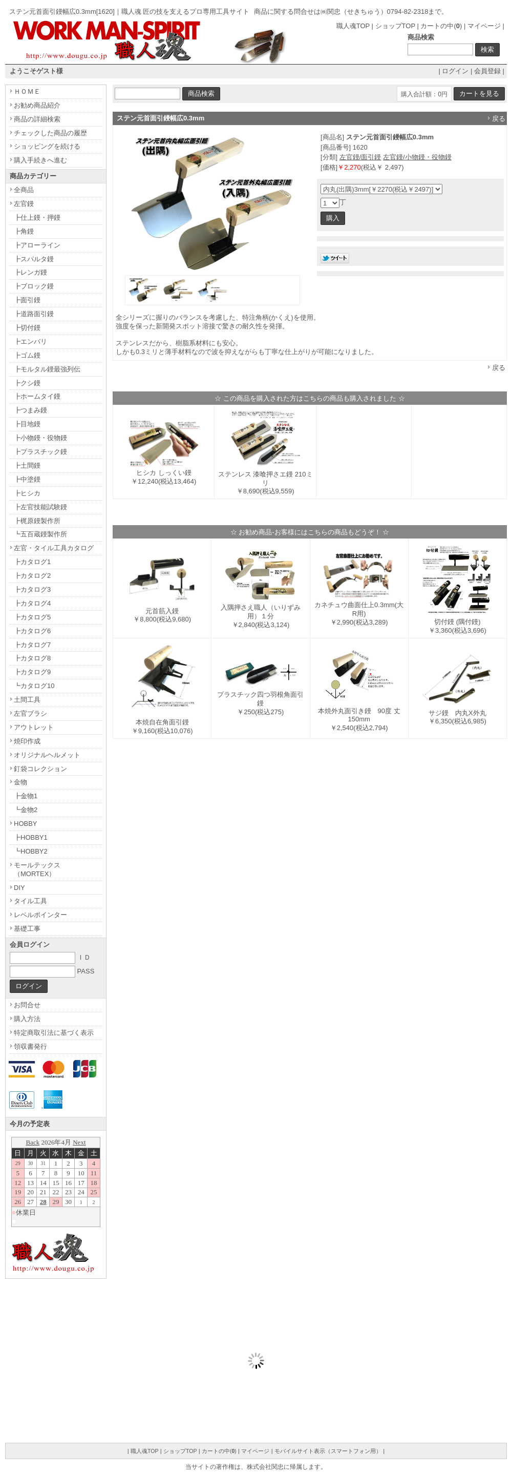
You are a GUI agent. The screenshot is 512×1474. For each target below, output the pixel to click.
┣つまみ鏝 (30, 410)
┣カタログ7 (32, 645)
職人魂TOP (353, 26)
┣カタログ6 (32, 631)
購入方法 (27, 1019)
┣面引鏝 (27, 300)
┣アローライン (37, 245)
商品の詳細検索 (37, 119)
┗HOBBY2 (31, 851)
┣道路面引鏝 (34, 314)
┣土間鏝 (27, 465)
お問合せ (27, 1005)
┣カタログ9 (32, 672)
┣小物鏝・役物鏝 (40, 438)
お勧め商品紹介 (37, 105)
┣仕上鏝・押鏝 (37, 217)
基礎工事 (27, 928)
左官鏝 (24, 203)
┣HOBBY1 (31, 837)
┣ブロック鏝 (34, 286)
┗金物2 (25, 810)
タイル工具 (30, 901)
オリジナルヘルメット (47, 755)
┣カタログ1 (32, 562)
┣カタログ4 (32, 603)
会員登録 (487, 71)
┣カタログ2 (32, 575)
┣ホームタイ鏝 (37, 396)
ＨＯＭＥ (27, 91)
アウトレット (34, 727)
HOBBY (25, 823)
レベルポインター (40, 915)
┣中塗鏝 (27, 479)
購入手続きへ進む (40, 160)
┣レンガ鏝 (30, 272)
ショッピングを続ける (47, 146)
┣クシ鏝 (27, 383)
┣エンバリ (30, 341)
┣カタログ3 (32, 589)
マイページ (484, 26)
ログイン (455, 71)
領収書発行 (30, 1046)
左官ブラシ (30, 713)
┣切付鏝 (27, 327)
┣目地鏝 (27, 424)
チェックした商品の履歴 (50, 133)
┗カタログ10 (34, 686)
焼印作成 (27, 741)
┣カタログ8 (32, 658)
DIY (19, 887)
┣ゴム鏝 (27, 355)
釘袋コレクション (40, 769)
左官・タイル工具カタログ (54, 548)
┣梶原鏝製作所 (37, 521)
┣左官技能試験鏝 (40, 507)
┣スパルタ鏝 (34, 259)
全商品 (24, 190)
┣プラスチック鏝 (40, 451)
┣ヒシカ (27, 493)
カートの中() (441, 26)
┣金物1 (25, 796)
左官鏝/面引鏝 (360, 157)
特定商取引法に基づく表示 (54, 1032)
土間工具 (27, 699)
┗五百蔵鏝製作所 (40, 534)
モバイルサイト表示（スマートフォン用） (327, 1451)
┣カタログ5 (32, 617)
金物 (20, 782)
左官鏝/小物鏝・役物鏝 (417, 157)
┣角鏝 (24, 231)
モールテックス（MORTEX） (37, 869)
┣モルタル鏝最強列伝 (47, 369)
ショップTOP (395, 26)
